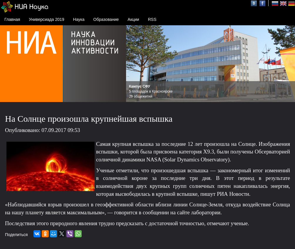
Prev (133, 63)
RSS (152, 19)
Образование (106, 19)
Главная (12, 19)
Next (287, 63)
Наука (79, 19)
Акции (133, 19)
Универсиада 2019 (46, 19)
